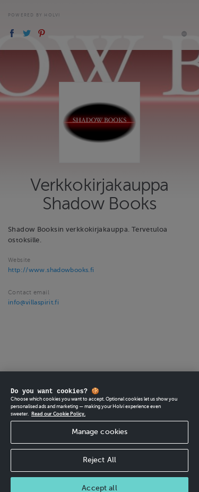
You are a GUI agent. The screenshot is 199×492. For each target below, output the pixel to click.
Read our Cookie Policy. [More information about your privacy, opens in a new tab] (58, 417)
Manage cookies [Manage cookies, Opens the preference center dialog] (100, 435)
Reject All (99, 463)
